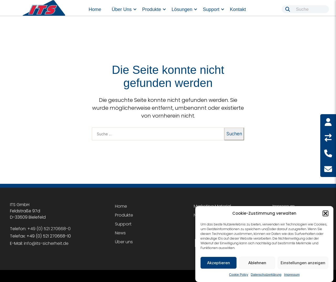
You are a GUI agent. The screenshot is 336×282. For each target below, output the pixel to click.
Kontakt (238, 9)
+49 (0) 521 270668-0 (49, 229)
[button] (325, 213)
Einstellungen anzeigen (303, 262)
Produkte (151, 9)
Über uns (122, 9)
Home (95, 9)
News (120, 233)
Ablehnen (257, 262)
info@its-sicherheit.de (46, 243)
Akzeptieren (218, 262)
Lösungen (182, 9)
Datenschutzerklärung (266, 275)
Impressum (292, 275)
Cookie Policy (238, 275)
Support (211, 9)
